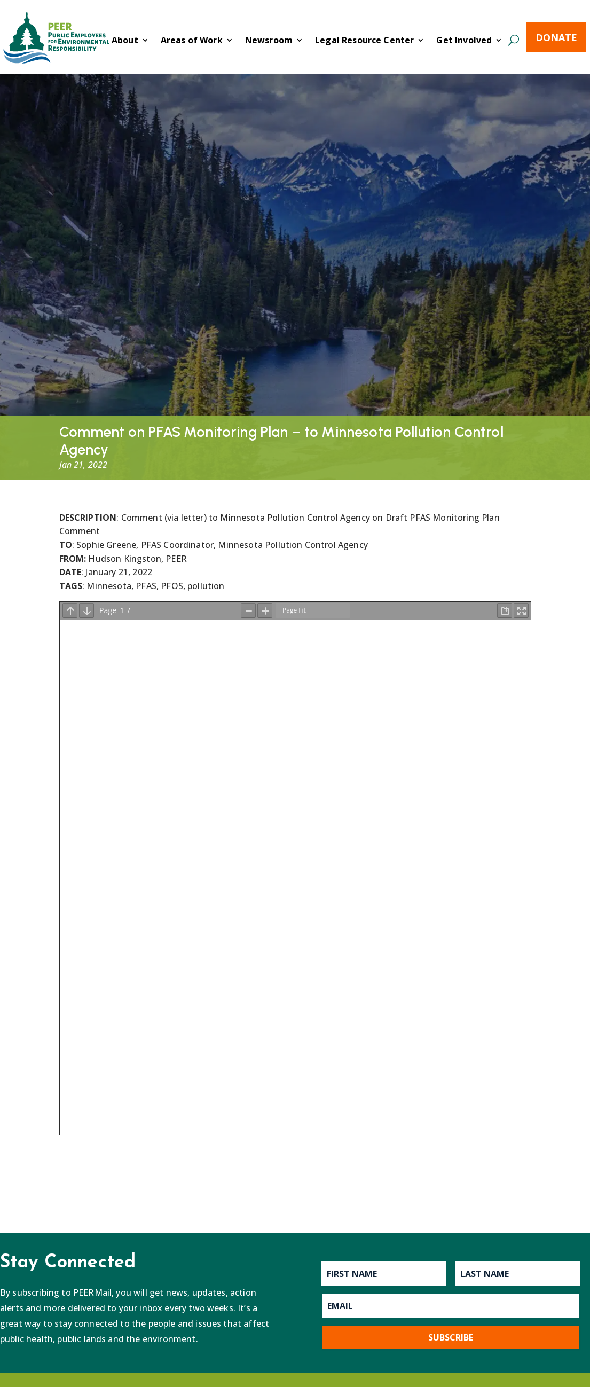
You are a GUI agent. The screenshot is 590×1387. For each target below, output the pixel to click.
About (125, 41)
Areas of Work (192, 41)
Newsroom (269, 41)
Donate (556, 37)
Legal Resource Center (364, 41)
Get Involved (464, 41)
